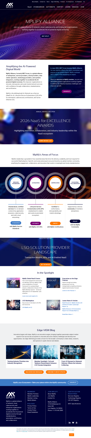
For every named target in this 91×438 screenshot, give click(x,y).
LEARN (67, 7)
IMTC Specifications (74, 404)
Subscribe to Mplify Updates (56, 372)
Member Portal (32, 394)
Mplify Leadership (33, 396)
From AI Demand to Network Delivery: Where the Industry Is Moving (71, 363)
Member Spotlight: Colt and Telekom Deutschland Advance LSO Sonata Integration (45, 363)
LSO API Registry (73, 400)
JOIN (82, 7)
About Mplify (35, 1)
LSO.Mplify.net (26, 307)
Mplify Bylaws (31, 400)
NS (30, 7)
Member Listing (32, 398)
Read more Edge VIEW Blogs (34, 372)
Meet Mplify (45, 36)
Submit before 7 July (45, 140)
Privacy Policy (24, 431)
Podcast (63, 1)
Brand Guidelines (32, 412)
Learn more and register (29, 296)
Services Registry (73, 396)
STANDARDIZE (38, 7)
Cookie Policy (31, 410)
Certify (55, 223)
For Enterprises (70, 1)
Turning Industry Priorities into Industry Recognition (18, 362)
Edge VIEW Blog (55, 1)
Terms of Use (31, 408)
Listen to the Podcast (68, 290)
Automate (35, 223)
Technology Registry (74, 398)
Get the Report (45, 264)
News (48, 1)
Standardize (16, 223)
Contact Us (42, 1)
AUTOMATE (50, 7)
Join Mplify (66, 91)
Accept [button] (71, 434)
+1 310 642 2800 (57, 410)
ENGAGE (75, 7)
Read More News (67, 314)
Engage (75, 221)
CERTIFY (60, 7)
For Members (78, 1)
